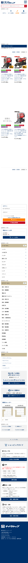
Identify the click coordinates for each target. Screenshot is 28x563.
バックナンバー (6, 368)
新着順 (18, 52)
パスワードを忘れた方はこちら (14, 217)
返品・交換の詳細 (14, 516)
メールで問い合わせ (14, 383)
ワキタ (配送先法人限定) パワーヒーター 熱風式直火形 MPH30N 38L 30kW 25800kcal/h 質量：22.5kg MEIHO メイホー (20, 77)
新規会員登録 (15, 222)
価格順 (13, 52)
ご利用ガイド (24, 13)
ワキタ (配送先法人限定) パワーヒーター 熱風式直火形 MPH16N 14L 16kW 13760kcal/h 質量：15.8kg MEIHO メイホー (7, 132)
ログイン (4, 13)
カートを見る (11, 13)
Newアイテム (6, 360)
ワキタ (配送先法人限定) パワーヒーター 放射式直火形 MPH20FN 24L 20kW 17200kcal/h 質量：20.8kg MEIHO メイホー (7, 77)
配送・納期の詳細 (14, 499)
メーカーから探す (6, 429)
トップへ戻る (15, 439)
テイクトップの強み (7, 426)
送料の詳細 (14, 480)
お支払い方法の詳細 (14, 459)
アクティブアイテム (7, 358)
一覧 (24, 245)
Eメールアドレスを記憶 (9, 216)
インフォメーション (7, 363)
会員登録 (17, 13)
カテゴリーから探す (20, 429)
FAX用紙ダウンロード (15, 395)
